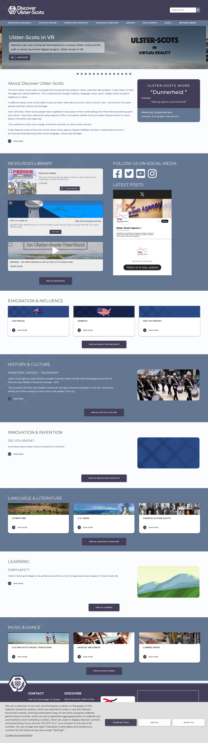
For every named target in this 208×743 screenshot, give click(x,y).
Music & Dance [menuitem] (149, 22)
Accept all (189, 722)
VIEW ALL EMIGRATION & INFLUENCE (104, 344)
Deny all (155, 722)
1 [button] (78, 74)
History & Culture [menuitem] (47, 22)
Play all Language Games (88, 221)
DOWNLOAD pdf (72, 188)
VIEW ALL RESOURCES (55, 281)
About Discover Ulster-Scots (79, 699)
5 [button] (94, 74)
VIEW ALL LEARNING (104, 607)
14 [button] (130, 74)
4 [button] (90, 74)
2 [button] (82, 74)
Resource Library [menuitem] (187, 23)
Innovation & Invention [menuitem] (76, 22)
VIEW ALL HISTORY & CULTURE (104, 412)
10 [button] (114, 74)
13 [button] (126, 74)
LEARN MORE (22, 57)
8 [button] (106, 74)
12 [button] (122, 74)
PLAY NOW (55, 232)
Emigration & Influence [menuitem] (19, 22)
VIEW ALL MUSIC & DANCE (104, 671)
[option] (104, 47)
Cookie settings (121, 722)
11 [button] (118, 74)
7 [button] (102, 74)
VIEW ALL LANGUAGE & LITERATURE (104, 542)
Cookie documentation (18, 735)
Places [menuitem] (167, 22)
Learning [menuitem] (130, 22)
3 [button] (86, 74)
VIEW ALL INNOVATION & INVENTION (104, 478)
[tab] (78, 74)
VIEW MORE (18, 141)
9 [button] (110, 74)
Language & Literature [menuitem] (107, 22)
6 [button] (98, 74)
